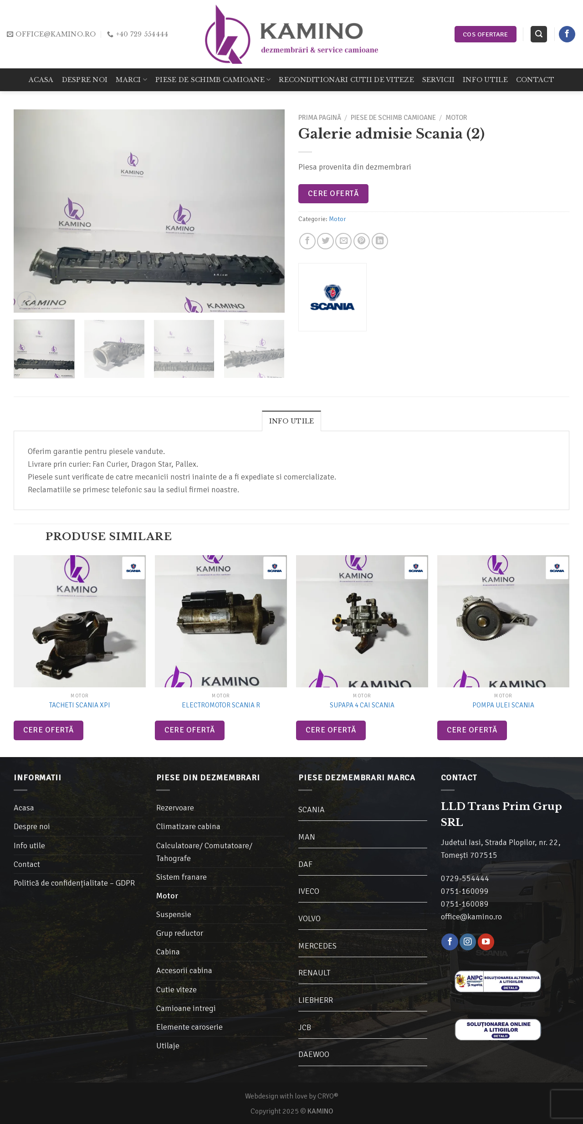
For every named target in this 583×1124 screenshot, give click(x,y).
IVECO (308, 891)
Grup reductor (179, 933)
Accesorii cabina (184, 970)
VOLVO (309, 918)
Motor (456, 117)
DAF (305, 864)
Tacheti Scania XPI (79, 705)
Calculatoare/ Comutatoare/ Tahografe (204, 851)
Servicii (438, 80)
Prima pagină (319, 117)
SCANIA (311, 809)
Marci (131, 79)
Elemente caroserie (189, 1027)
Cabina (168, 952)
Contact (535, 80)
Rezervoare (175, 808)
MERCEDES (317, 946)
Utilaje (167, 1046)
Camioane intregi (186, 1008)
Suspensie (173, 914)
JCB (304, 1027)
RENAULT (314, 973)
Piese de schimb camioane (213, 79)
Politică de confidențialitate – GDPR (74, 883)
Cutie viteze (176, 990)
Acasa (41, 80)
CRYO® (327, 1096)
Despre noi (85, 80)
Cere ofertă (333, 193)
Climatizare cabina (188, 826)
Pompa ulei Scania (503, 705)
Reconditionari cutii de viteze (346, 80)
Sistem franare (181, 877)
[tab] (292, 421)
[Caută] (539, 34)
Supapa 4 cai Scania (362, 705)
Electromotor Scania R (221, 705)
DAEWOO (313, 1054)
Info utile (485, 80)
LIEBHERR (315, 1000)
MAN (306, 837)
